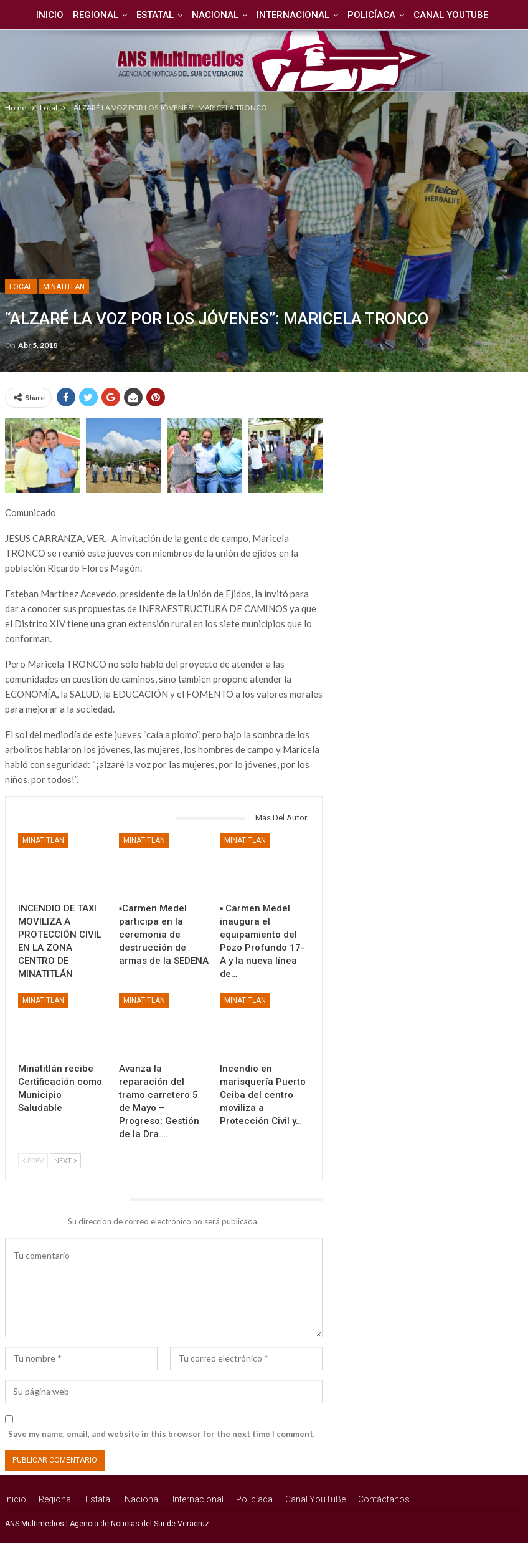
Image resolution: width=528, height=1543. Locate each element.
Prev (33, 1160)
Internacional (274, 15)
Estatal (133, 15)
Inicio (24, 15)
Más (495, 15)
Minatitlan (64, 286)
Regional (72, 15)
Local (20, 286)
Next (65, 1160)
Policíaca (355, 15)
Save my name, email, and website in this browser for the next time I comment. (161, 1434)
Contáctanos (384, 1499)
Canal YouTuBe (436, 15)
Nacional (195, 15)
